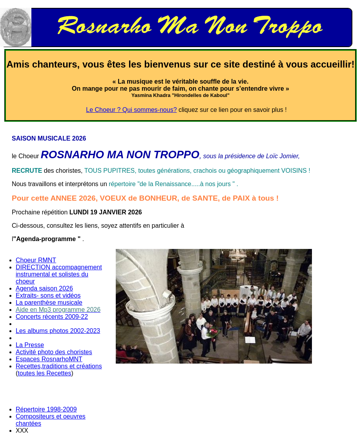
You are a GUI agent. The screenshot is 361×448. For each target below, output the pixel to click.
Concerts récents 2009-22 (52, 316)
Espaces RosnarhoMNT (49, 359)
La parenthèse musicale (49, 302)
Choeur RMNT (36, 260)
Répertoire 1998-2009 (46, 409)
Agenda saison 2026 (44, 288)
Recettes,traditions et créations (59, 366)
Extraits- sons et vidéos (48, 295)
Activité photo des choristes (54, 352)
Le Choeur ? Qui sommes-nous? (131, 109)
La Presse (30, 345)
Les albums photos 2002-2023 (58, 330)
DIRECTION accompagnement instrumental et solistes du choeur (59, 274)
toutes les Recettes (44, 373)
